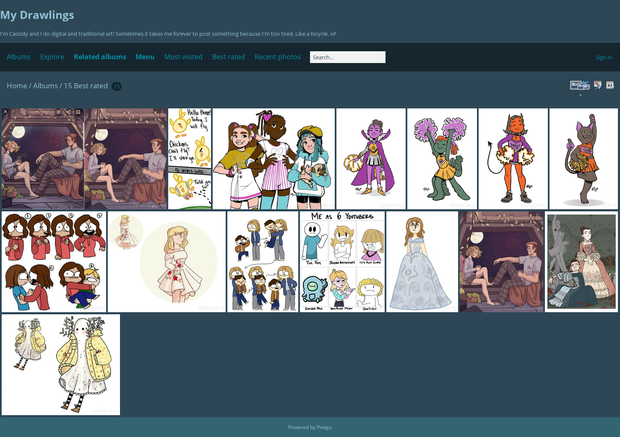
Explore (52, 56)
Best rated (228, 56)
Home (17, 85)
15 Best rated (86, 85)
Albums (19, 56)
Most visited (183, 56)
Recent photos (278, 56)
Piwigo (324, 427)
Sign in (604, 57)
